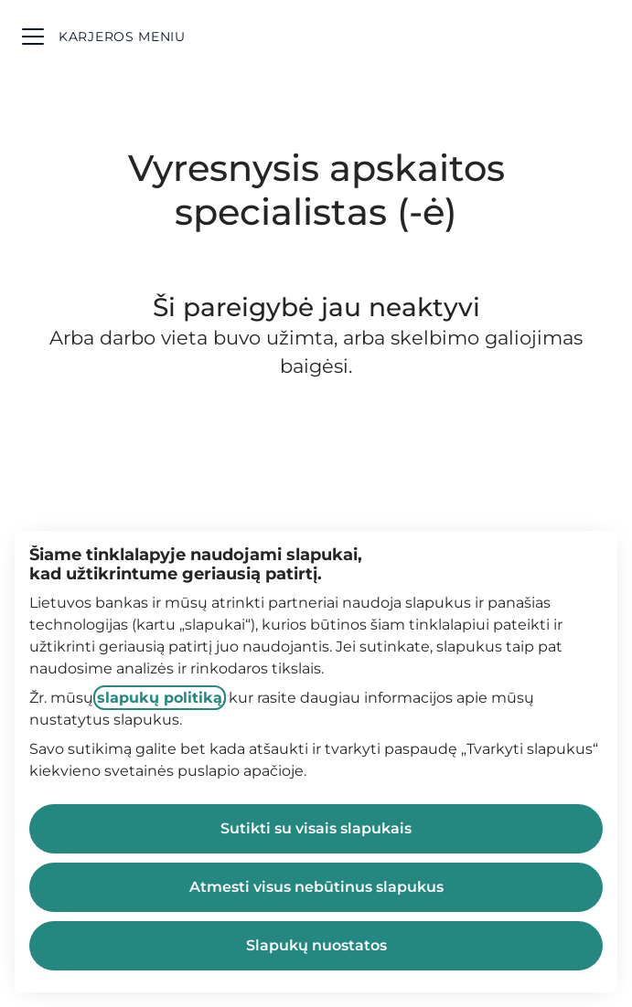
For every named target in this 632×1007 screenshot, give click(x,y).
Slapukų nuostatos (316, 945)
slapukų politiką (159, 697)
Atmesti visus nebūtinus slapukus (316, 887)
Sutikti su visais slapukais (316, 828)
